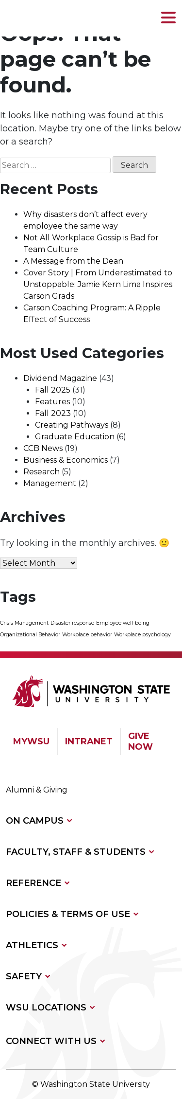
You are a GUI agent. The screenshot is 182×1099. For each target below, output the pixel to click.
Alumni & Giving (36, 789)
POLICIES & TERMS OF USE (68, 914)
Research (41, 471)
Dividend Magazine (60, 378)
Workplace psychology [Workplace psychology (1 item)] (142, 634)
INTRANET (89, 741)
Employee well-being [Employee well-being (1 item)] (122, 623)
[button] (168, 18)
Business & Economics (65, 460)
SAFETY (24, 976)
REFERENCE (33, 883)
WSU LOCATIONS (46, 1007)
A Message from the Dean (73, 261)
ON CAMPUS (35, 820)
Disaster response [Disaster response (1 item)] (72, 623)
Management (49, 483)
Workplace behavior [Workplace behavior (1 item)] (87, 634)
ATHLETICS (32, 945)
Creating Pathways (71, 425)
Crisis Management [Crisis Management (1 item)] (24, 623)
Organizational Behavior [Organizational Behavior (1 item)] (30, 634)
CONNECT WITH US (51, 1041)
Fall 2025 (52, 390)
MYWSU (31, 741)
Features (52, 401)
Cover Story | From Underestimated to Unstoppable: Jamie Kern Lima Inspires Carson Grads (97, 284)
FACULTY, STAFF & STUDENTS (76, 852)
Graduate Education (75, 436)
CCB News (43, 448)
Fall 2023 (53, 413)
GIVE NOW (140, 741)
